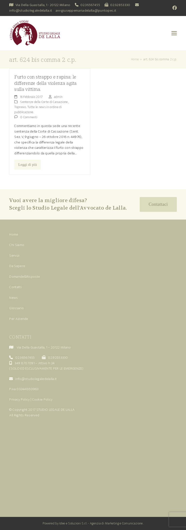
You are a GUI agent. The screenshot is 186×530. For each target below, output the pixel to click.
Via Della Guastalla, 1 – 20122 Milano (44, 347)
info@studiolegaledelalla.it (30, 11)
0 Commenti (28, 117)
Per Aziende (18, 319)
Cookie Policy (42, 399)
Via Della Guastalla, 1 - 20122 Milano (43, 5)
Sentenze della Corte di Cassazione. (44, 102)
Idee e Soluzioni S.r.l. (73, 523)
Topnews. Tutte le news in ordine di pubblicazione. (38, 109)
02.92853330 (120, 5)
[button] (174, 33)
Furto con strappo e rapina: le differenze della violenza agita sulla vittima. (45, 83)
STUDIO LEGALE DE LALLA (55, 410)
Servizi (14, 256)
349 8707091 (25, 363)
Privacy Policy (19, 399)
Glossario (16, 308)
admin (58, 97)
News (13, 298)
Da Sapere (17, 266)
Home (13, 234)
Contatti (15, 287)
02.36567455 (90, 5)
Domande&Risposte (24, 277)
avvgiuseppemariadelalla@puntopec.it (85, 11)
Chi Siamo (16, 245)
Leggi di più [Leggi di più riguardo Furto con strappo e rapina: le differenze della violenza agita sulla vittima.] (27, 164)
